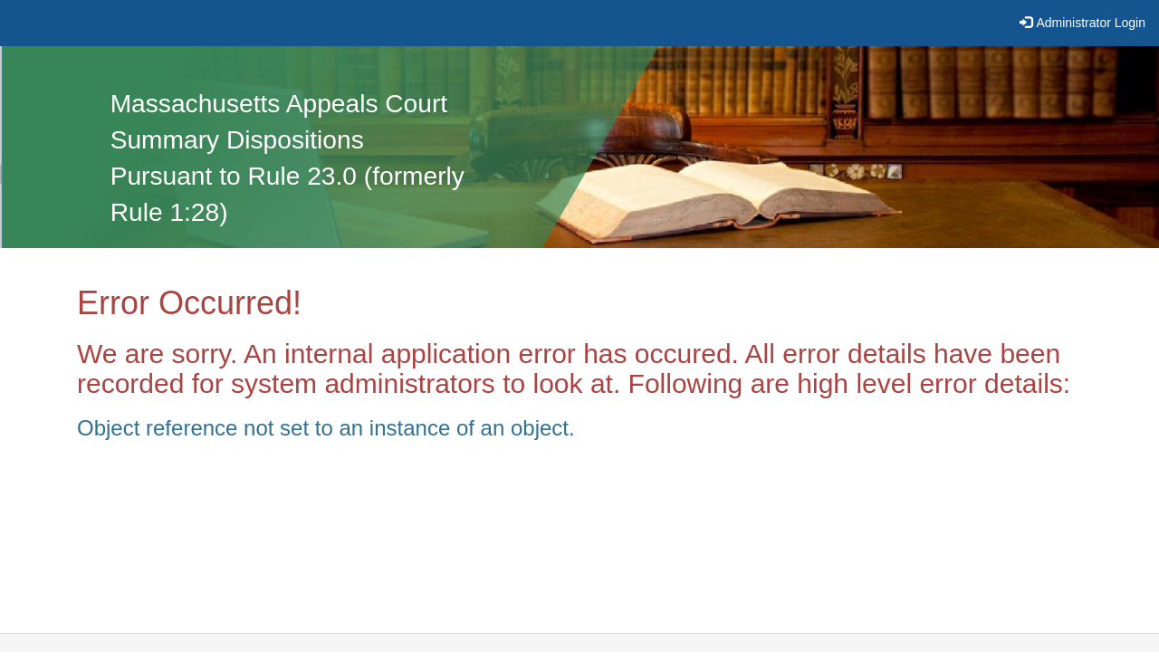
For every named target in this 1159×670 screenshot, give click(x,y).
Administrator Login (1090, 22)
